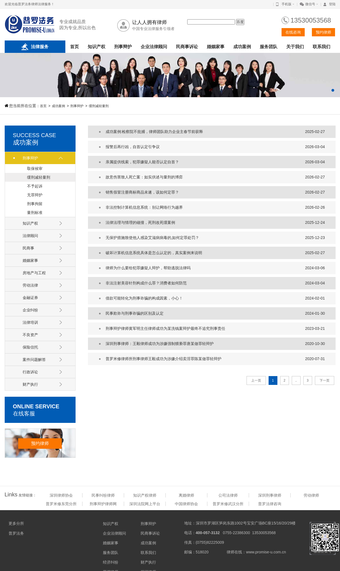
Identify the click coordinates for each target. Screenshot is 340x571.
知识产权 (96, 46)
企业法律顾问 (154, 46)
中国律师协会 (186, 504)
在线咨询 (293, 32)
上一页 (256, 380)
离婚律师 (186, 495)
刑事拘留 (34, 204)
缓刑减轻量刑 (99, 106)
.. (296, 380)
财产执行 (30, 384)
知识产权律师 (144, 495)
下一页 (325, 380)
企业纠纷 (30, 310)
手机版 (286, 4)
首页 (74, 46)
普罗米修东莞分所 (61, 504)
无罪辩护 (34, 195)
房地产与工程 (34, 273)
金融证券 (30, 297)
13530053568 (311, 20)
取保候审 (34, 168)
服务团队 (268, 46)
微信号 (310, 4)
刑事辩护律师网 (103, 504)
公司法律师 (228, 495)
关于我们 (295, 46)
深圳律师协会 (61, 495)
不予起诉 (34, 186)
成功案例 (242, 46)
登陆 (332, 4)
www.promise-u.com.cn (266, 552)
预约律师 (323, 32)
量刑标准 (34, 212)
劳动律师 (311, 495)
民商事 (28, 248)
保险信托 (30, 347)
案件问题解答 (34, 359)
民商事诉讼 (187, 46)
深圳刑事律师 (269, 495)
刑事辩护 (123, 46)
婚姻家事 (215, 46)
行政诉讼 (30, 372)
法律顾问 (30, 235)
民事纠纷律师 (103, 495)
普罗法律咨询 (269, 504)
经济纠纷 (110, 562)
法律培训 (30, 322)
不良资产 (30, 335)
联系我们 (321, 46)
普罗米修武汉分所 (228, 504)
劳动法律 (30, 285)
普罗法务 (16, 533)
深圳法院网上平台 (144, 504)
